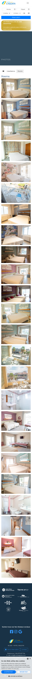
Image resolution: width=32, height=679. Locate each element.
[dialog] (16, 668)
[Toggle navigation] (27, 3)
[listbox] (28, 659)
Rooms (20, 71)
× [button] (30, 658)
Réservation (16, 17)
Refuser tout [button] (24, 672)
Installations (11, 71)
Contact (24, 649)
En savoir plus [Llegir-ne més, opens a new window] (15, 668)
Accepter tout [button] (8, 672)
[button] (16, 676)
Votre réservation (12, 649)
